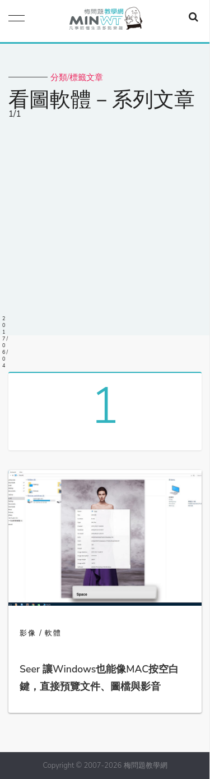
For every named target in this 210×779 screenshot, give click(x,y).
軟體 (53, 633)
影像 (28, 633)
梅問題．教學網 (105, 21)
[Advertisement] (105, 230)
